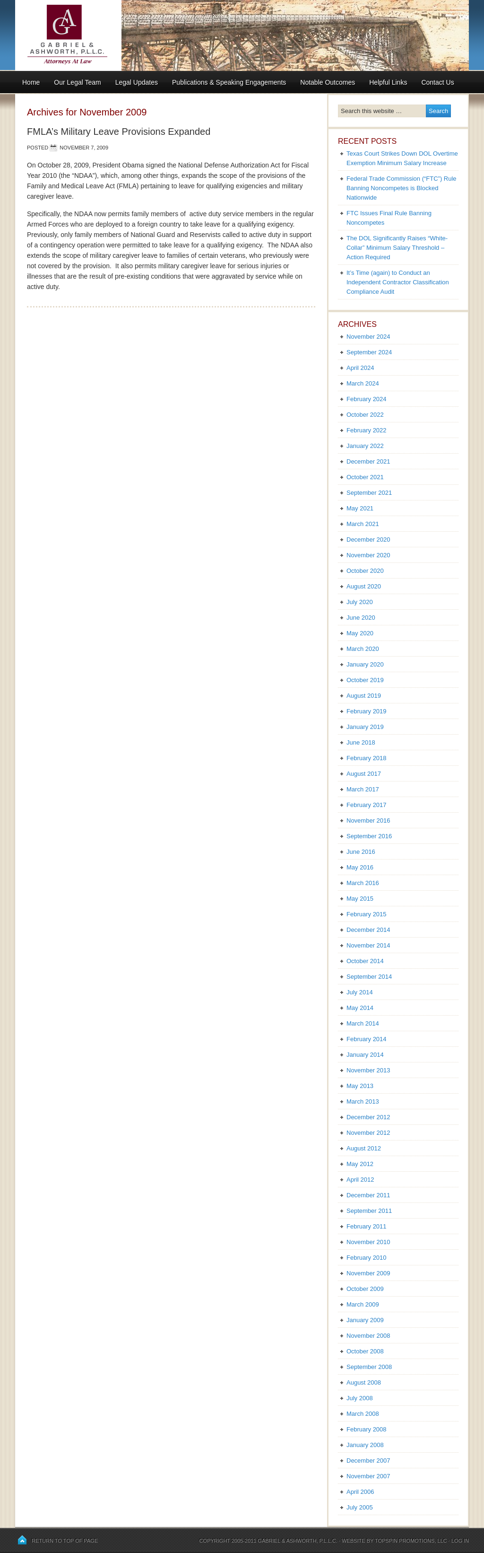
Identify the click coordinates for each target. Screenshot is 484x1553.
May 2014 (359, 1007)
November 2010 (368, 1242)
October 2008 (365, 1351)
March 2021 (362, 523)
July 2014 (359, 992)
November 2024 (368, 336)
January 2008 (365, 1444)
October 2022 (365, 414)
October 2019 (365, 680)
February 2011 (366, 1226)
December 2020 (368, 539)
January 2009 (365, 1320)
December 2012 (368, 1117)
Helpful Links (388, 82)
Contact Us (437, 82)
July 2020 (359, 601)
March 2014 (362, 1023)
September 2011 (369, 1210)
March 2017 (362, 789)
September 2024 (369, 352)
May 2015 (359, 898)
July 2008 (359, 1398)
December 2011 (368, 1195)
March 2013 (362, 1101)
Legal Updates (136, 82)
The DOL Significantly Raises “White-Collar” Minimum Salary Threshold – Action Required (397, 248)
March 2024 (362, 383)
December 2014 (368, 929)
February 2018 (366, 758)
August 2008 (363, 1382)
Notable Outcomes (327, 82)
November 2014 (368, 945)
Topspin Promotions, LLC (411, 1541)
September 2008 (369, 1366)
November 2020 (368, 555)
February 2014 (366, 1039)
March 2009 (362, 1304)
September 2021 (369, 492)
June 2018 (360, 742)
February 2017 (366, 804)
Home (31, 82)
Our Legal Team (77, 82)
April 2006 (360, 1491)
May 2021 (359, 508)
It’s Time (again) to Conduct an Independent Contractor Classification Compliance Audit (397, 282)
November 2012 (368, 1132)
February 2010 (366, 1257)
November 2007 (368, 1476)
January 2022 (365, 445)
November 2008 (368, 1335)
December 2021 (368, 461)
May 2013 (359, 1085)
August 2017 (363, 773)
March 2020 (362, 648)
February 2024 (366, 399)
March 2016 (362, 882)
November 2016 (368, 820)
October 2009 (365, 1288)
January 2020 (365, 664)
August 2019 (363, 695)
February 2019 (366, 711)
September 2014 (369, 976)
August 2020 (363, 586)
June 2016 (360, 851)
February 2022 (366, 430)
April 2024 (360, 367)
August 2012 (363, 1148)
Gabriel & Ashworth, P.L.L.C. (297, 1541)
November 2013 (368, 1070)
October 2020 (365, 570)
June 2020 (360, 617)
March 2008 (362, 1413)
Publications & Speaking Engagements (229, 82)
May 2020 (359, 633)
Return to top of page (65, 1541)
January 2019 (365, 726)
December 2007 (368, 1460)
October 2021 (365, 477)
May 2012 (359, 1163)
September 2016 (369, 836)
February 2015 (366, 914)
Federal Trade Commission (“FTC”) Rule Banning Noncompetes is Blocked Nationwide (401, 188)
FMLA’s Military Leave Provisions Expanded (118, 131)
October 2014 (365, 961)
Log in (460, 1541)
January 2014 (365, 1054)
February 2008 (366, 1429)
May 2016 (359, 867)
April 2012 (360, 1179)
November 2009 (368, 1273)
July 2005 (359, 1507)
